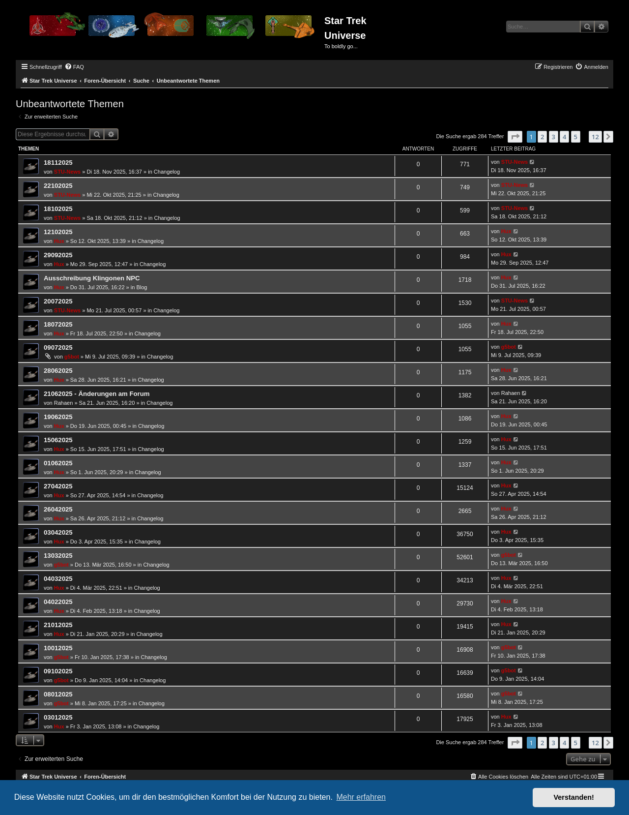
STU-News (67, 172)
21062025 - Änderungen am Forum (96, 393)
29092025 (58, 255)
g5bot (71, 357)
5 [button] (575, 136)
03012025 (58, 717)
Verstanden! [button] (574, 797)
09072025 (58, 347)
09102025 (58, 671)
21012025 (58, 625)
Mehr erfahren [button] (361, 797)
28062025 (58, 370)
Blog (141, 287)
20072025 (58, 301)
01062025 (58, 463)
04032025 (58, 578)
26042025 (58, 509)
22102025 (58, 185)
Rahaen (63, 403)
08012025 (58, 694)
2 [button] (542, 136)
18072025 (58, 324)
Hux (59, 241)
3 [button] (553, 136)
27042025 (58, 486)
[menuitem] (74, 67)
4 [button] (564, 136)
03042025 (58, 532)
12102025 (58, 232)
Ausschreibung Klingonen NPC (92, 278)
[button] (515, 137)
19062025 (58, 417)
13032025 (58, 555)
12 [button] (595, 136)
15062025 (58, 440)
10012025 (58, 648)
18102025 (58, 208)
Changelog (167, 172)
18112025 (58, 162)
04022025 (58, 601)
